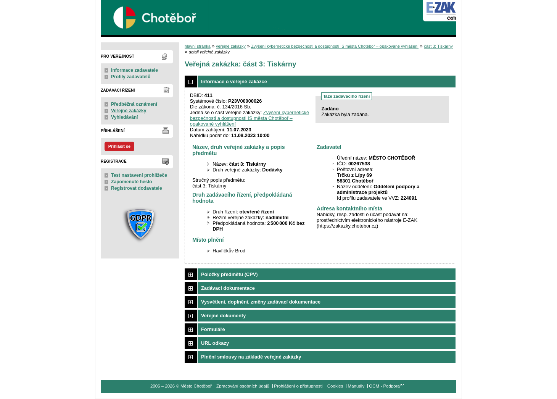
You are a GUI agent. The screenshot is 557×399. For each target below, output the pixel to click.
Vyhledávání (124, 117)
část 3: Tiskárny (438, 46)
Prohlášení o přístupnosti (298, 386)
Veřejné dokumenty (223, 315)
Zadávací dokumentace (228, 288)
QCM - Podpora (384, 386)
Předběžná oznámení (134, 104)
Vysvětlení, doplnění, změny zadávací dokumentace (260, 302)
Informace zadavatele (134, 70)
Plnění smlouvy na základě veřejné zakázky (251, 357)
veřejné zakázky (231, 46)
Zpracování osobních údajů (242, 386)
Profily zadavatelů (130, 76)
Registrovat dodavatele (136, 188)
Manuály (356, 386)
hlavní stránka (198, 46)
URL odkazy (215, 343)
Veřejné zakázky (128, 110)
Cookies (335, 386)
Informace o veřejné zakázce (234, 81)
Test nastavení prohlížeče (139, 175)
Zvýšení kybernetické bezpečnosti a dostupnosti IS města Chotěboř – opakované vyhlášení (335, 46)
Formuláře (213, 329)
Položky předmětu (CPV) (229, 274)
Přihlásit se (119, 146)
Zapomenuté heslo (131, 181)
